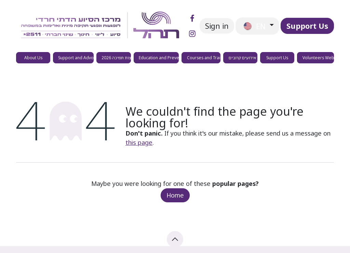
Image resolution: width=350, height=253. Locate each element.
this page (138, 142)
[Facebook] (192, 18)
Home (175, 195)
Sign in (217, 26)
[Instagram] (192, 33)
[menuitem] (33, 57)
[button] (175, 239)
